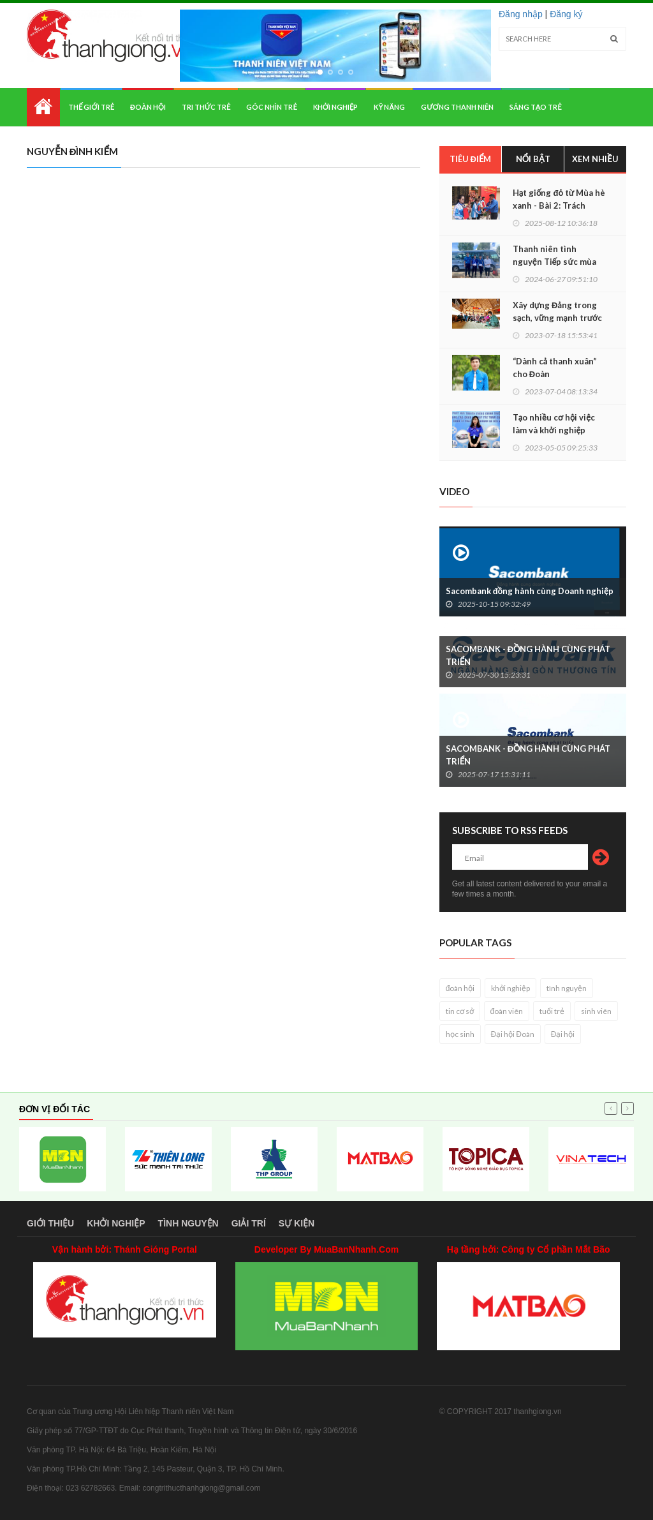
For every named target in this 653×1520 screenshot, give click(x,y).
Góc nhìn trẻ (271, 107)
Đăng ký (566, 14)
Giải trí (248, 1223)
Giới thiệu (50, 1223)
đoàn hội (460, 988)
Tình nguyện (188, 1223)
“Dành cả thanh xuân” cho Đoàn (555, 367)
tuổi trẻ (551, 1011)
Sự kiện (296, 1223)
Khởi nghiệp (335, 107)
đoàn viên (507, 1011)
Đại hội (563, 1034)
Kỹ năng (389, 107)
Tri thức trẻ (206, 107)
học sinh (460, 1034)
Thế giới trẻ (91, 107)
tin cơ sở (460, 1011)
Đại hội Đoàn (512, 1034)
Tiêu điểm (471, 159)
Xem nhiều (595, 159)
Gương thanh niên (457, 107)
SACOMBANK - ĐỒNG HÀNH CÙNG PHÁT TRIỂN (528, 655)
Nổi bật (533, 159)
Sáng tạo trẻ (536, 107)
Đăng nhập (521, 14)
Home (43, 107)
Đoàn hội (148, 107)
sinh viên (596, 1011)
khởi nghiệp (510, 988)
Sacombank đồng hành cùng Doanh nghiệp (529, 591)
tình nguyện (567, 988)
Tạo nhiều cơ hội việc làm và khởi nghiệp (554, 423)
